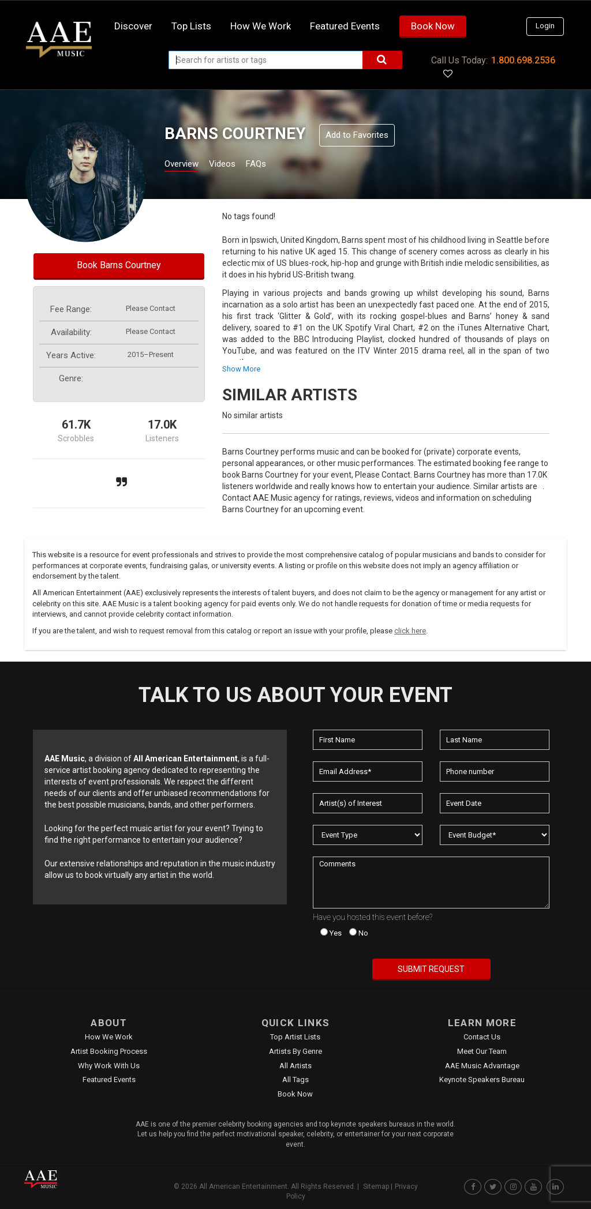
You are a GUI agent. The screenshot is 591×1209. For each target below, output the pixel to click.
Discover (133, 26)
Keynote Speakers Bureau (482, 1079)
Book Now (433, 26)
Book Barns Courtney (119, 265)
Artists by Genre (295, 1051)
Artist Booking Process (108, 1051)
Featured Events (345, 26)
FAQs (277, 165)
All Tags (295, 1079)
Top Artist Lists (295, 1036)
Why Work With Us (109, 1065)
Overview (185, 165)
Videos (236, 165)
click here (410, 630)
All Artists (295, 1065)
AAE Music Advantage (482, 1065)
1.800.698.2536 (523, 60)
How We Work (109, 1036)
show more (241, 369)
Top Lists (191, 26)
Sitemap (376, 1186)
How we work (260, 26)
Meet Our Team (482, 1051)
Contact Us (481, 1036)
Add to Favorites (357, 135)
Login (545, 25)
